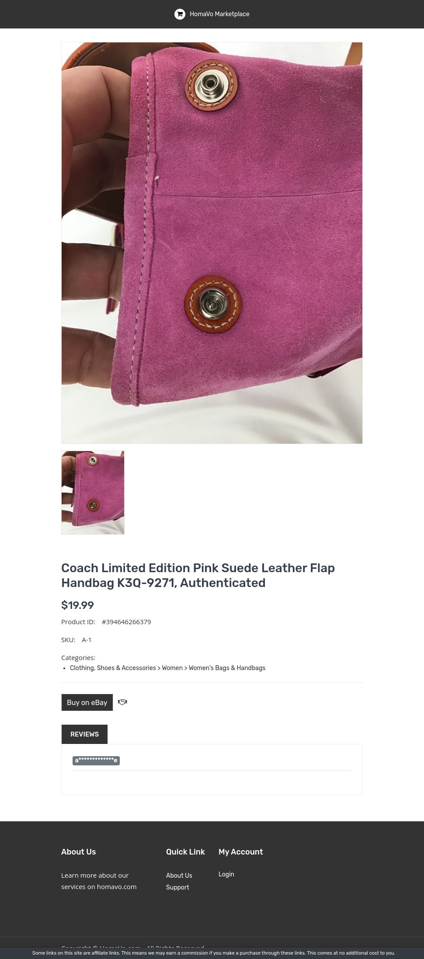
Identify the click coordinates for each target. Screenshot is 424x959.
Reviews (84, 734)
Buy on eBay (87, 702)
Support (177, 887)
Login (226, 874)
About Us (179, 875)
